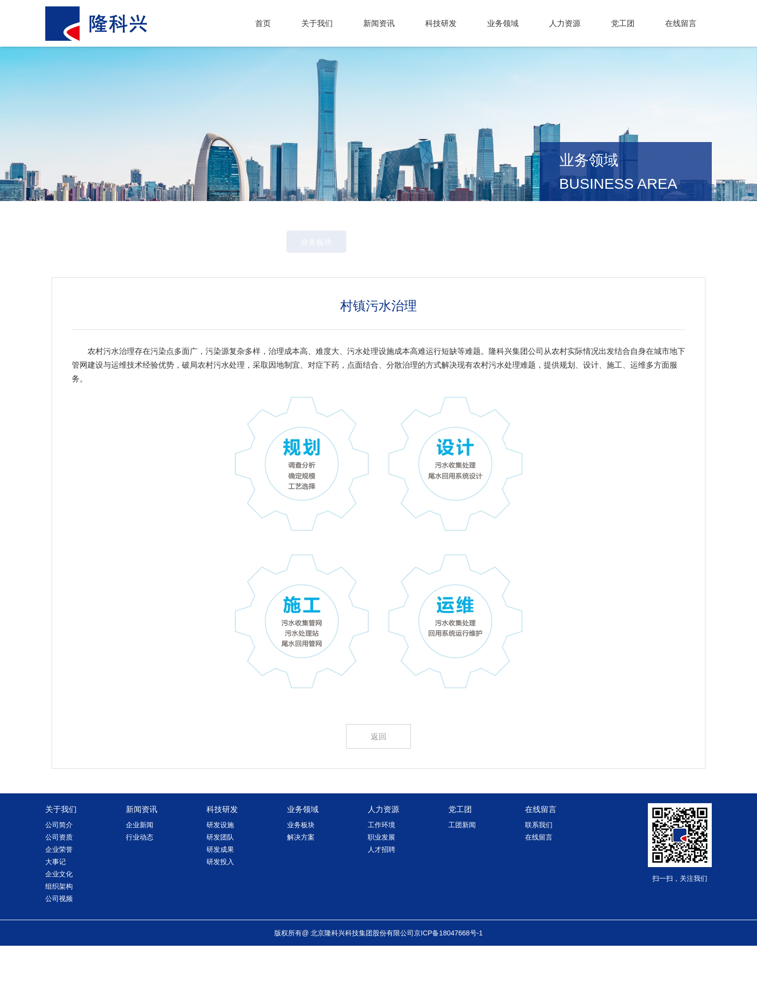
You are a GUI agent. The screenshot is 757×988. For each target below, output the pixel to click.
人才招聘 (381, 892)
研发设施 (220, 867)
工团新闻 (462, 867)
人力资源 (565, 23)
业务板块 (343, 284)
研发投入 (220, 904)
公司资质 (59, 879)
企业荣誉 (59, 892)
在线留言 (681, 23)
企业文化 (59, 916)
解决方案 (413, 284)
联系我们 (539, 867)
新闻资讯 (379, 23)
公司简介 (59, 867)
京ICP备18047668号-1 (448, 975)
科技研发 (441, 23)
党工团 (623, 23)
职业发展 (381, 879)
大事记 (55, 904)
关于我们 (317, 23)
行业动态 (139, 879)
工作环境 (381, 867)
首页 (263, 23)
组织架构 (59, 928)
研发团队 (220, 879)
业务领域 (503, 23)
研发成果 (220, 892)
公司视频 (59, 941)
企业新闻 (139, 867)
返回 (378, 779)
